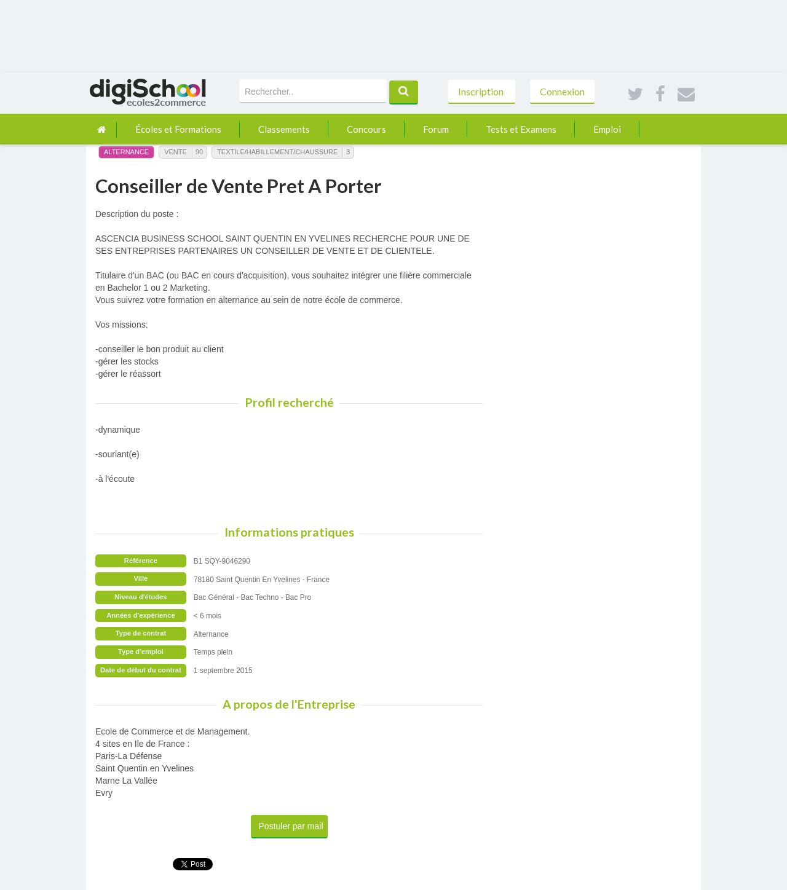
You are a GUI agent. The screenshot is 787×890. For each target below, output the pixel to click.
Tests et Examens (521, 129)
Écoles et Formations (178, 129)
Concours (366, 129)
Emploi (607, 129)
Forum (436, 129)
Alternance (126, 152)
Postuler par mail (291, 826)
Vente (175, 152)
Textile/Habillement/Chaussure (277, 152)
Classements (284, 129)
